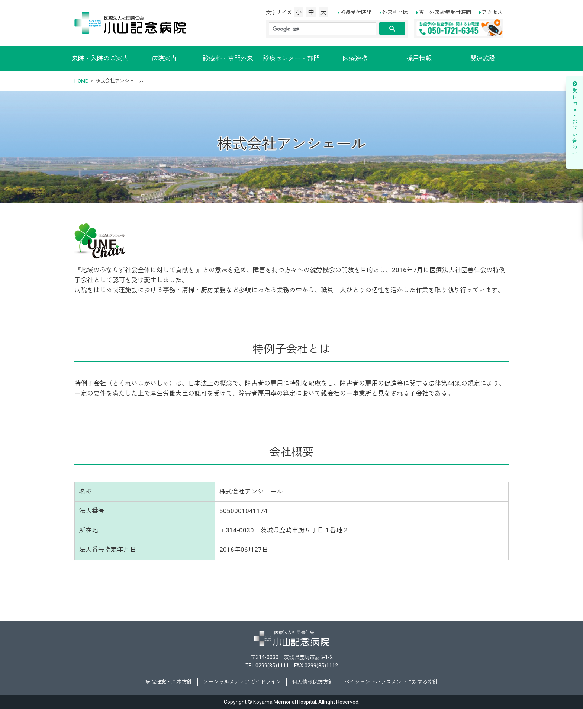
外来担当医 (395, 12)
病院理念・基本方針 (168, 682)
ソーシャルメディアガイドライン (242, 682)
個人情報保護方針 (313, 682)
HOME (81, 81)
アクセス (492, 12)
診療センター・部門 (291, 58)
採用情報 (419, 58)
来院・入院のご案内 (100, 58)
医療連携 (355, 58)
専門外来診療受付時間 (445, 12)
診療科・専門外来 (228, 58)
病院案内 (164, 58)
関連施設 (482, 58)
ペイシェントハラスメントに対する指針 (391, 682)
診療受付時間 (355, 12)
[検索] (322, 29)
